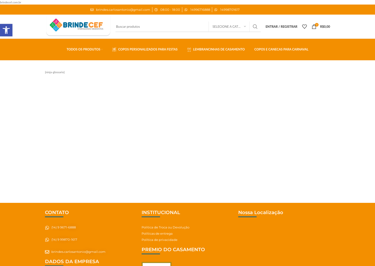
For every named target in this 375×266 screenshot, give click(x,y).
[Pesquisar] (188, 26)
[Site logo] (78, 26)
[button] (6, 30)
